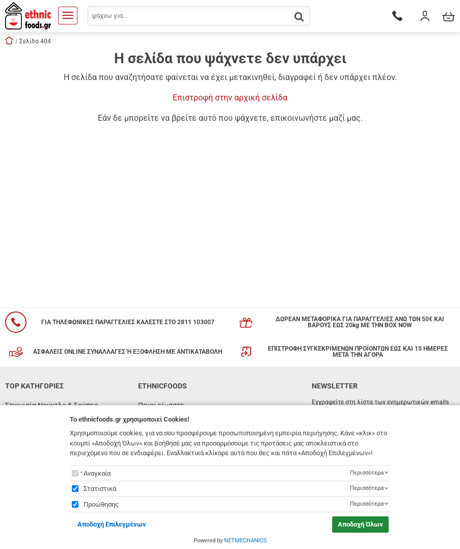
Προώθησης (101, 504)
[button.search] (299, 16)
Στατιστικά (100, 488)
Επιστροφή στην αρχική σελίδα (230, 97)
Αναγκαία (97, 473)
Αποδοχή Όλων (360, 524)
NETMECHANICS (245, 540)
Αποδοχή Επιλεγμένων (111, 524)
